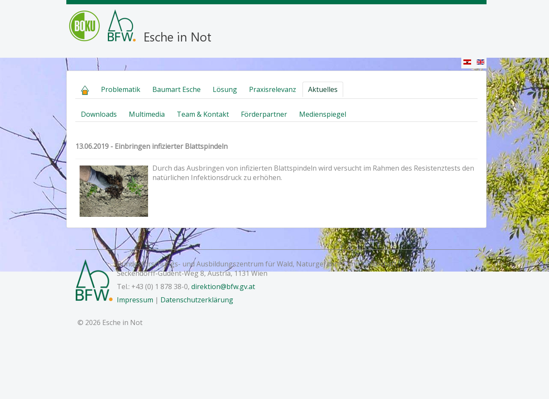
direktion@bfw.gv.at (223, 286)
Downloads (99, 114)
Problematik (120, 89)
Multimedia (147, 114)
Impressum (135, 299)
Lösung (225, 89)
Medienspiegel (322, 114)
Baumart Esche (176, 89)
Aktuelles (323, 89)
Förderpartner (264, 114)
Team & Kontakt (203, 114)
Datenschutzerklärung (196, 299)
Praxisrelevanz (272, 89)
